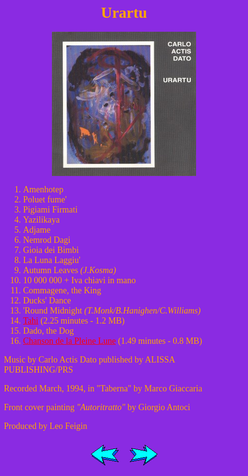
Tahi (30, 321)
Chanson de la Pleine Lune (69, 341)
